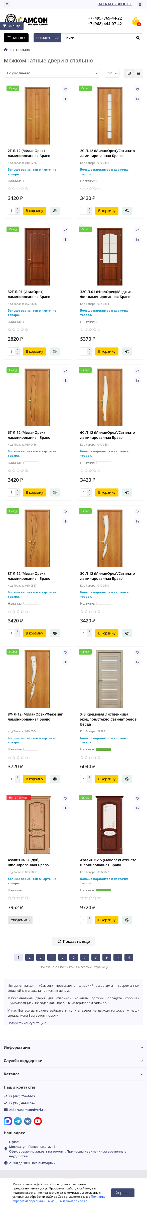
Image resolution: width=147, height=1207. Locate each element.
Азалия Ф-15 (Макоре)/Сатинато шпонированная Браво (108, 862)
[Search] (102, 37)
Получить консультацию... (28, 1023)
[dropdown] (7, 4)
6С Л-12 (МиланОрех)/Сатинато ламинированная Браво (107, 435)
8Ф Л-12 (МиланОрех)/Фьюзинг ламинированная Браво (35, 717)
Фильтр (12, 26)
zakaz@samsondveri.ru (27, 1109)
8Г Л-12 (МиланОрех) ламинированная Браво (29, 576)
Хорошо (122, 1192)
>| (129, 957)
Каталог (73, 1074)
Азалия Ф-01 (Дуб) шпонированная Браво (28, 862)
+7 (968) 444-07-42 (22, 1103)
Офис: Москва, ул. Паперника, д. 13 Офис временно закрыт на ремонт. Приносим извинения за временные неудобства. (67, 1149)
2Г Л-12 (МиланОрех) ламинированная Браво (29, 153)
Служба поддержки (73, 1060)
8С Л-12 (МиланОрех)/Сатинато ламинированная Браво (107, 576)
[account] (140, 4)
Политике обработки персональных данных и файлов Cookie (59, 1198)
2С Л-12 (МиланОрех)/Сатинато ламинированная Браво (107, 153)
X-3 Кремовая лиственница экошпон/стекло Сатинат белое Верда (108, 719)
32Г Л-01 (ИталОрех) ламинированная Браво (29, 294)
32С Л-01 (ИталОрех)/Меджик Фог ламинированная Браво (106, 294)
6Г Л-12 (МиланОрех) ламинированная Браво (29, 435)
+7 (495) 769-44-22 (22, 1096)
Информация (73, 1047)
